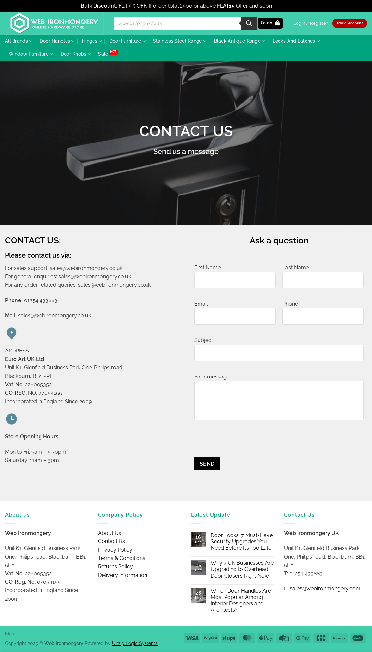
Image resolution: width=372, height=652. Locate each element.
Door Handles (57, 41)
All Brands (18, 41)
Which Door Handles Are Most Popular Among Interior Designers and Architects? (241, 600)
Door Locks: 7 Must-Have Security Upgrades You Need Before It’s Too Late (242, 541)
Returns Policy (115, 566)
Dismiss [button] (282, 6)
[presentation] (244, 444)
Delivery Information (122, 575)
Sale (103, 54)
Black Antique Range (239, 41)
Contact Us (111, 541)
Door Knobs (76, 54)
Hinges (92, 41)
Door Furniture (127, 41)
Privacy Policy (115, 550)
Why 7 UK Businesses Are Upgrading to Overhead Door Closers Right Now (242, 569)
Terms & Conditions (121, 558)
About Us (109, 533)
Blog (9, 633)
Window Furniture (31, 54)
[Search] (249, 23)
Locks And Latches (296, 41)
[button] (270, 23)
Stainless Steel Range (180, 41)
